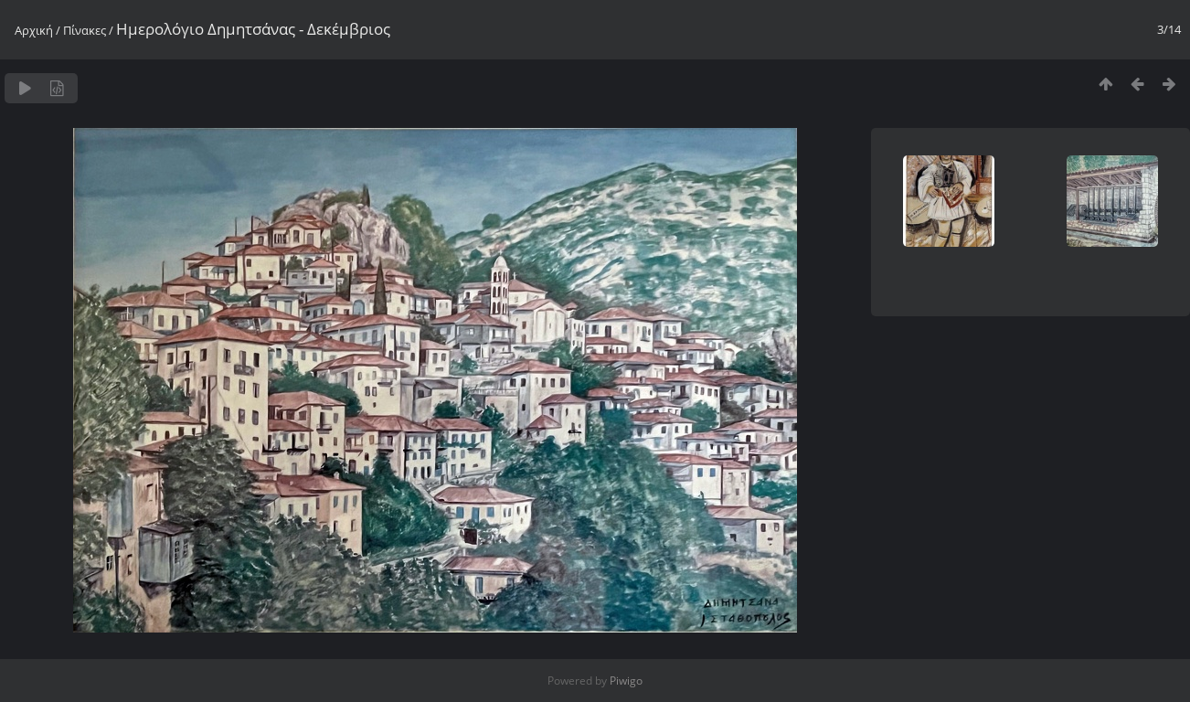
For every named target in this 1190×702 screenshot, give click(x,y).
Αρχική (34, 30)
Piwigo (626, 680)
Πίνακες (84, 30)
